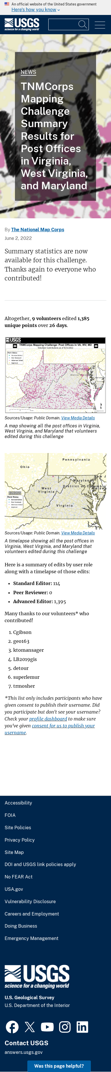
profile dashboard (48, 719)
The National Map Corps (37, 229)
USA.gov (14, 889)
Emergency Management (31, 938)
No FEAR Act (18, 877)
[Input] (68, 24)
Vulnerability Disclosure (30, 901)
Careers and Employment (32, 914)
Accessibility (18, 803)
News (28, 72)
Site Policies (18, 827)
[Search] (83, 24)
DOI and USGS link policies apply (40, 864)
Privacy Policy (20, 840)
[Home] (22, 29)
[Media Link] (55, 376)
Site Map (14, 852)
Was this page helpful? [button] (59, 1066)
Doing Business (21, 926)
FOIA (10, 815)
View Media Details (78, 418)
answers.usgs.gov (24, 1052)
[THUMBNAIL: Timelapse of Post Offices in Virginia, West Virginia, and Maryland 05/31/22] (55, 126)
